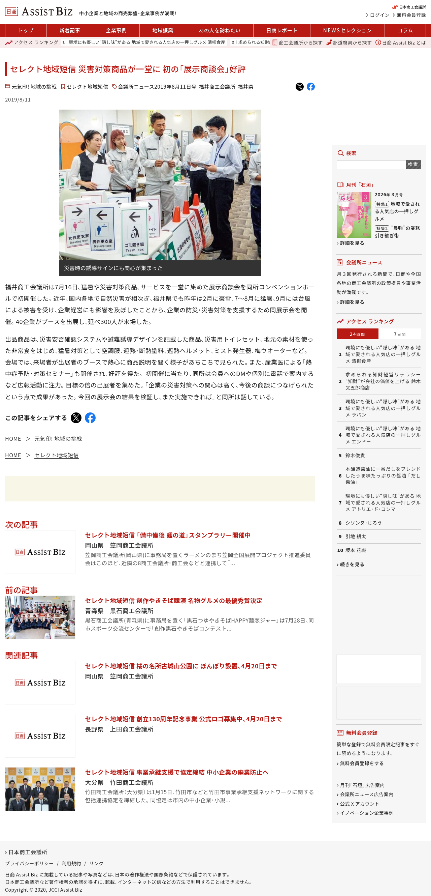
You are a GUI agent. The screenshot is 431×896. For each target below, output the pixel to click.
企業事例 (116, 30)
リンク (96, 863)
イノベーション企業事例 (367, 812)
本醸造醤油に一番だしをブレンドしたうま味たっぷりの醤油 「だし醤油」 (383, 475)
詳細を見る (352, 242)
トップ (26, 30)
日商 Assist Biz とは (400, 42)
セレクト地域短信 (87, 86)
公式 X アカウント (359, 803)
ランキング (32, 42)
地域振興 (162, 30)
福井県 (246, 86)
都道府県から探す (349, 42)
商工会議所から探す (297, 42)
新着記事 (69, 30)
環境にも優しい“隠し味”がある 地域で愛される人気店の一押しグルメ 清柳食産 (147, 42)
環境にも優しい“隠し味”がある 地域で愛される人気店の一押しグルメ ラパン (383, 408)
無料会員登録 (411, 15)
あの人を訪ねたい (220, 30)
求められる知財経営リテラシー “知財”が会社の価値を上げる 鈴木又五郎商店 (383, 381)
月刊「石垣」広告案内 (362, 785)
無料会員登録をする (362, 763)
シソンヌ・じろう (363, 523)
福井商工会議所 (217, 86)
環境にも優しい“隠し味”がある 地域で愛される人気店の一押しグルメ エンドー (383, 435)
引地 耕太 (355, 536)
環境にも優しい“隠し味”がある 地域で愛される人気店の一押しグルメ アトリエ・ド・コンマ (383, 502)
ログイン (380, 15)
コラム (405, 30)
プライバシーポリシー (29, 863)
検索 (413, 164)
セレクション (347, 30)
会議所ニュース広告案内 (367, 794)
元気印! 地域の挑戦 (34, 86)
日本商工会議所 (27, 852)
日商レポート (282, 30)
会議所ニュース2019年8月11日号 (157, 86)
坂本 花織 (355, 550)
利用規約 (71, 863)
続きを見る (352, 564)
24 (358, 333)
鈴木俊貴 (355, 455)
